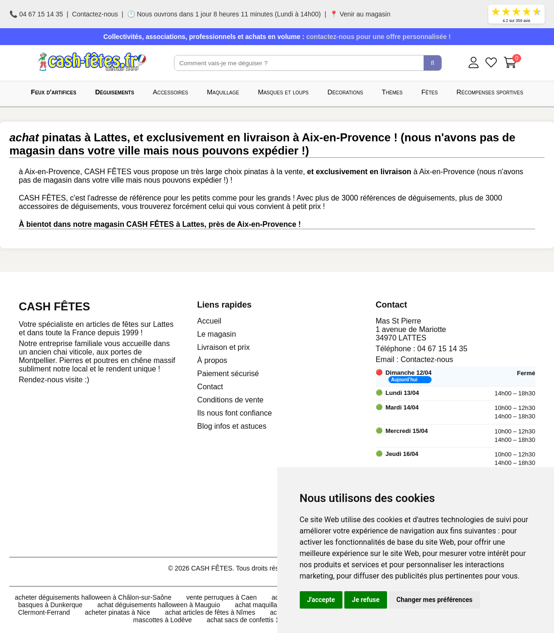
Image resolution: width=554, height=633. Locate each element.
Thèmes (392, 92)
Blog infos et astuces (231, 426)
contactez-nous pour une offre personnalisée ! (378, 36)
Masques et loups (283, 92)
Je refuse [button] (365, 599)
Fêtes (429, 92)
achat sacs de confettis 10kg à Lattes (261, 620)
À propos (212, 360)
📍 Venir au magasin (360, 14)
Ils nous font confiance (234, 413)
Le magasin (216, 334)
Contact (210, 387)
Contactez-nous (95, 14)
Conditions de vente (230, 400)
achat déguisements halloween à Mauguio (158, 605)
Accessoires (170, 92)
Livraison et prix (223, 347)
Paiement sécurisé (228, 374)
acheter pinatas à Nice (117, 612)
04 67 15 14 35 (442, 349)
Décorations (345, 92)
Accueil (209, 321)
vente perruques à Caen (221, 597)
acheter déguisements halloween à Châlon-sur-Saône (93, 597)
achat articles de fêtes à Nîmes (210, 612)
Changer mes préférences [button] (434, 599)
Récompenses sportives (489, 92)
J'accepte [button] (321, 599)
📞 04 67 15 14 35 (36, 14)
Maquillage (223, 92)
